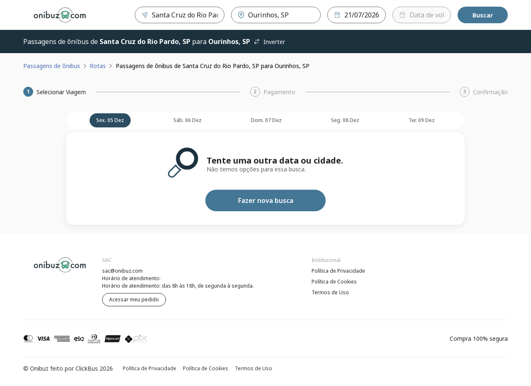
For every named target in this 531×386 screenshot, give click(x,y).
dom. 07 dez (266, 120)
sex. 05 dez (110, 120)
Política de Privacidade (338, 270)
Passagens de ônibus (51, 66)
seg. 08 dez (345, 120)
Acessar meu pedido (134, 299)
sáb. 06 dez (187, 120)
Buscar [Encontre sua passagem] (483, 15)
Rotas (98, 66)
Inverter (269, 42)
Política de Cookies (334, 281)
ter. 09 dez (422, 120)
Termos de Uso (330, 292)
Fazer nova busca (265, 200)
